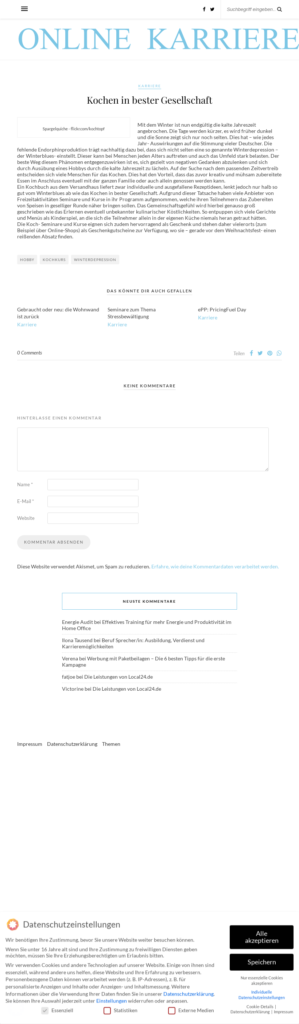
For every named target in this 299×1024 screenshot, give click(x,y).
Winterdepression (95, 259)
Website (26, 518)
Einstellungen (111, 999)
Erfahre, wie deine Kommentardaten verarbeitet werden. (215, 566)
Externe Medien (191, 1008)
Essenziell (57, 1008)
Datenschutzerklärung (72, 744)
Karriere (149, 86)
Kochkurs (54, 259)
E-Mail (25, 501)
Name (25, 484)
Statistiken (120, 1008)
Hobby (27, 259)
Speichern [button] (262, 960)
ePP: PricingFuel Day (222, 309)
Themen (111, 744)
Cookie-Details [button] (260, 1004)
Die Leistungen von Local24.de (118, 677)
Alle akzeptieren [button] (262, 934)
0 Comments (29, 353)
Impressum (29, 744)
